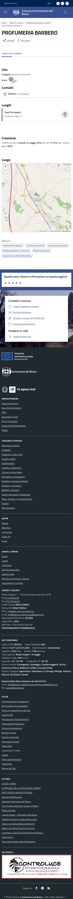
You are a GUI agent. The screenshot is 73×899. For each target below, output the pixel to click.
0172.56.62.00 (12, 598)
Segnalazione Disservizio (13, 723)
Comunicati (7, 532)
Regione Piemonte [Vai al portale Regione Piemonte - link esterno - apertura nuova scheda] (10, 3)
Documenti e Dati (10, 417)
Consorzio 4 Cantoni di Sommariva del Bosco (22, 832)
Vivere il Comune (16, 22)
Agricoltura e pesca (10, 445)
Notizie (5, 523)
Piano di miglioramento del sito (16, 710)
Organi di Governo (10, 403)
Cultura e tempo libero (12, 472)
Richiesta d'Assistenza (12, 728)
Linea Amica (7, 837)
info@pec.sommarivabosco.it (21, 611)
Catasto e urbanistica (11, 467)
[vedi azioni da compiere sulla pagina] (23, 40)
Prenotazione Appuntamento (15, 719)
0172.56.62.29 (13, 601)
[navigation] (5, 12)
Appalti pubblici (9, 459)
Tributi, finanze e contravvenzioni (17, 499)
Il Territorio (6, 565)
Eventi (5, 556)
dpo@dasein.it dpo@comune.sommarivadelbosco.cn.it (33, 684)
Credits (5, 755)
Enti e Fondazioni (10, 421)
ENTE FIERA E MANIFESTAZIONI (17, 792)
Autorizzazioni (8, 463)
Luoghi (5, 561)
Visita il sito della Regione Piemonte (18, 823)
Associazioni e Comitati (12, 583)
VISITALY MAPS (9, 783)
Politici (5, 430)
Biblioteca (6, 527)
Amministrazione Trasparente (15, 701)
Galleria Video (8, 574)
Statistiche (7, 764)
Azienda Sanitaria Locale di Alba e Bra (19, 819)
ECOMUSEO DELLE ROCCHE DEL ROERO (21, 788)
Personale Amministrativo (14, 425)
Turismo (5, 503)
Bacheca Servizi (9, 732)
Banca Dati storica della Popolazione (18, 841)
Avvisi (4, 541)
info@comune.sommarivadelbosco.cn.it (26, 614)
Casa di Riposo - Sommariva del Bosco (19, 815)
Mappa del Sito (9, 768)
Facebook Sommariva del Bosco (16, 801)
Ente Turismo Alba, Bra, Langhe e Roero (20, 806)
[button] (38, 195)
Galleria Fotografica (11, 569)
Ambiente (6, 450)
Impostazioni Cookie (11, 750)
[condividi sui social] (8, 40)
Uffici (4, 412)
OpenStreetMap (55, 231)
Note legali (7, 746)
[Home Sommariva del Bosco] (35, 12)
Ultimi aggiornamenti (11, 759)
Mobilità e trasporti (10, 490)
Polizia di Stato (8, 810)
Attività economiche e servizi (38, 22)
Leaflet (42, 231)
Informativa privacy (11, 741)
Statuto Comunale (10, 737)
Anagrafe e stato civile (12, 454)
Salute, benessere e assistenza (16, 494)
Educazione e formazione (13, 476)
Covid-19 (6, 536)
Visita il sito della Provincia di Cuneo (18, 828)
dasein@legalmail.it (15, 688)
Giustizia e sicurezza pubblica (15, 481)
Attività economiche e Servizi (15, 578)
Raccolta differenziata (12, 797)
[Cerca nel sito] (65, 12)
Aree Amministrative (11, 408)
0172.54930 (23, 93)
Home (4, 22)
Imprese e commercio (11, 485)
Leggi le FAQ (7, 715)
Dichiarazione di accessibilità (15, 706)
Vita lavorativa (8, 508)
